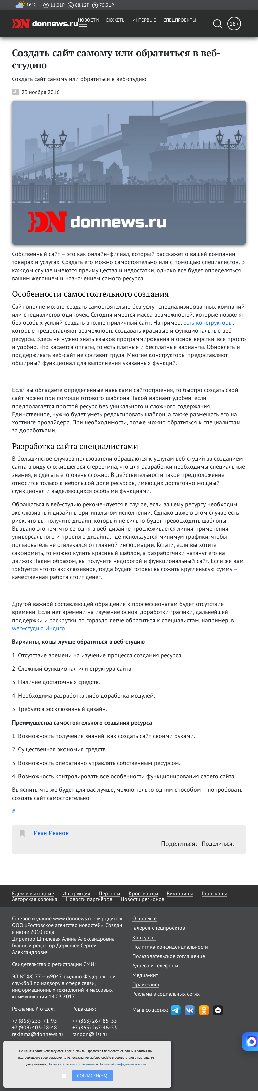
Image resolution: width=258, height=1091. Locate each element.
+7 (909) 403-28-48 (34, 1027)
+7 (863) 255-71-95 (34, 1020)
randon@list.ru (89, 1034)
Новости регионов (142, 898)
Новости (88, 20)
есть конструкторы (208, 322)
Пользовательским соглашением (71, 1064)
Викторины (180, 893)
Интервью (144, 20)
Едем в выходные (33, 893)
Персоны (109, 893)
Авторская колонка (34, 898)
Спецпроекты (179, 20)
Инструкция (76, 893)
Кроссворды (143, 893)
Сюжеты (116, 20)
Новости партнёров (89, 898)
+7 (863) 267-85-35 (94, 1020)
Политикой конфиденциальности (122, 1064)
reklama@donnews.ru (37, 1034)
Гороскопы (214, 893)
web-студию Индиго (38, 628)
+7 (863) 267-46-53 (94, 1027)
